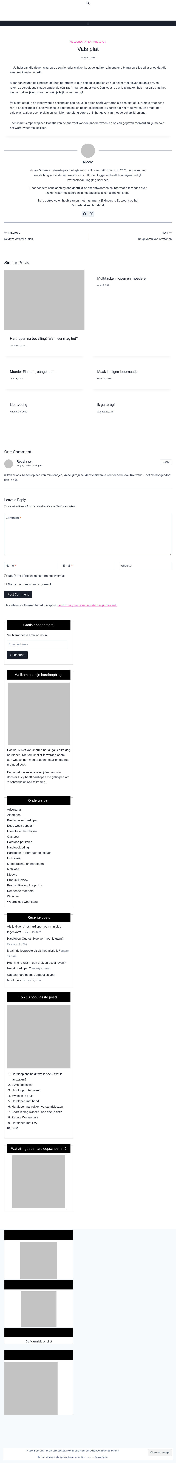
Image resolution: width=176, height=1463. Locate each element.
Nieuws (12, 874)
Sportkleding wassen (25, 1112)
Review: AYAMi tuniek (44, 235)
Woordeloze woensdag (22, 901)
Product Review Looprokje (24, 885)
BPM (15, 1128)
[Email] (88, 565)
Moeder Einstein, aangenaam (33, 372)
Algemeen (14, 815)
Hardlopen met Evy (24, 1123)
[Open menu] (88, 23)
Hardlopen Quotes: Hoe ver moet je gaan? (35, 938)
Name (11, 565)
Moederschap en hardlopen (88, 42)
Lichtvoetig (18, 405)
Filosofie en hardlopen (22, 831)
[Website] (145, 565)
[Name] (30, 565)
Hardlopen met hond (25, 1101)
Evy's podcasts (22, 1085)
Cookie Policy (101, 1457)
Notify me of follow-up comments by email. (37, 575)
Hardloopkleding (18, 847)
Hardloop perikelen (19, 842)
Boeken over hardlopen (22, 820)
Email (68, 565)
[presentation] (44, 300)
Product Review (17, 880)
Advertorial (14, 809)
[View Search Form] (88, 3)
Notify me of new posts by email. (30, 584)
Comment (13, 517)
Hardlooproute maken (26, 1090)
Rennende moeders (20, 891)
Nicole (88, 162)
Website (125, 565)
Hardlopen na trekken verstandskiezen (37, 1106)
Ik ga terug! (106, 405)
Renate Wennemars (25, 1117)
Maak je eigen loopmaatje (117, 372)
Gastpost (13, 836)
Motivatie (13, 869)
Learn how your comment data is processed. (87, 605)
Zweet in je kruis (22, 1096)
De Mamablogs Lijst (38, 1341)
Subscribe (17, 655)
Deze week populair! (20, 825)
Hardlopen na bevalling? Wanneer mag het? (44, 338)
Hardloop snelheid (24, 1074)
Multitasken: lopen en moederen (122, 278)
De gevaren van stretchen (131, 235)
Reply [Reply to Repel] (166, 462)
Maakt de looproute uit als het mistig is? (33, 950)
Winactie (13, 896)
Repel (21, 461)
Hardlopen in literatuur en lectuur (29, 853)
